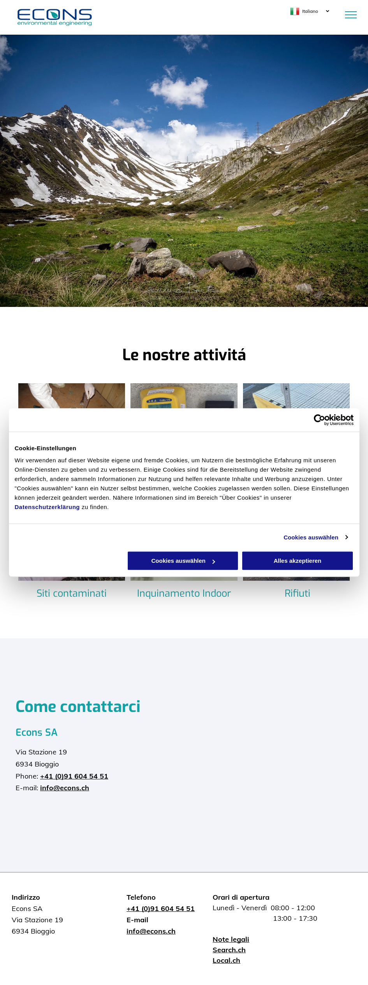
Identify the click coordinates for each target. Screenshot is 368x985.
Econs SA (37, 732)
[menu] (351, 15)
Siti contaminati (72, 593)
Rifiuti (297, 593)
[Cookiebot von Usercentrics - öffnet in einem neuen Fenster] (319, 420)
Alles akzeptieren (298, 560)
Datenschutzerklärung (47, 507)
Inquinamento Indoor (184, 593)
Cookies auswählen (310, 537)
